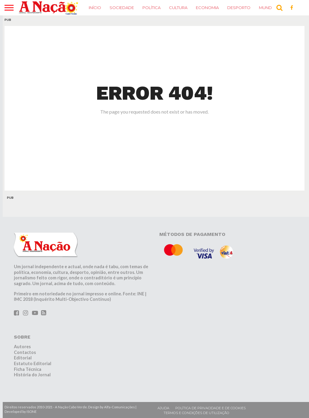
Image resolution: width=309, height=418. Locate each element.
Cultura (178, 7)
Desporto (238, 7)
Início (95, 7)
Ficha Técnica (27, 369)
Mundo (267, 7)
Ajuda (163, 408)
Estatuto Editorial (32, 363)
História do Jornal (32, 374)
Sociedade (122, 7)
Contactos (25, 352)
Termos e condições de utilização (196, 413)
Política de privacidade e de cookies (210, 408)
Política (151, 7)
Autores (22, 346)
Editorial (23, 357)
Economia (207, 7)
